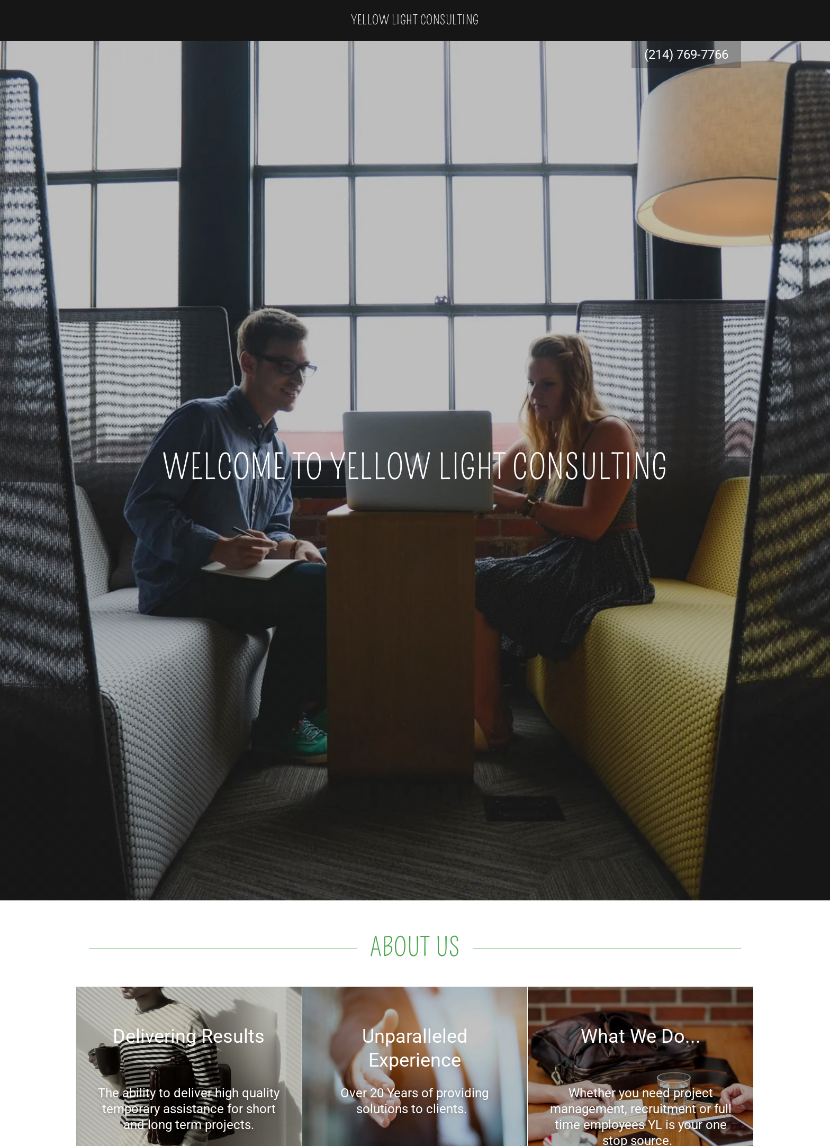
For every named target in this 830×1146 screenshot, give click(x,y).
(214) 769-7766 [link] (686, 54)
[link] (415, 20)
